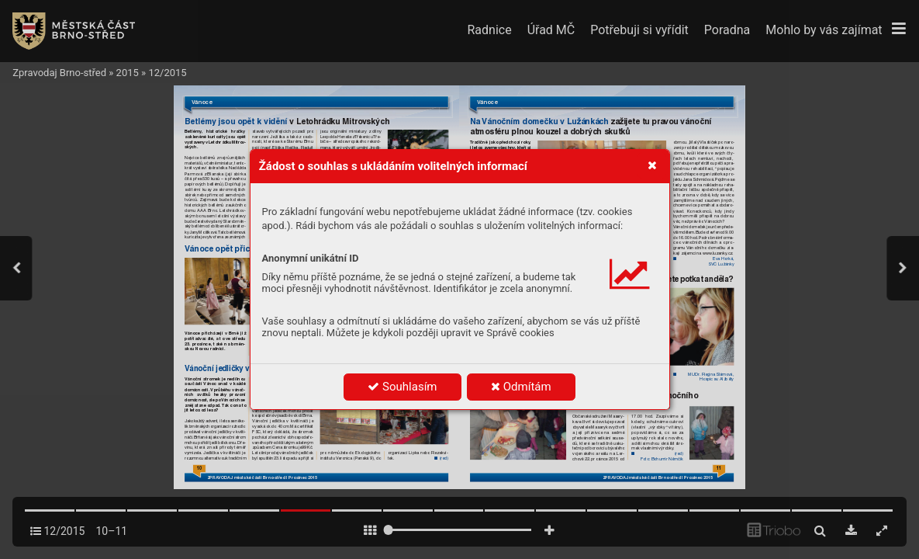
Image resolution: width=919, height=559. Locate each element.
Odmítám (521, 387)
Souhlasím (402, 387)
